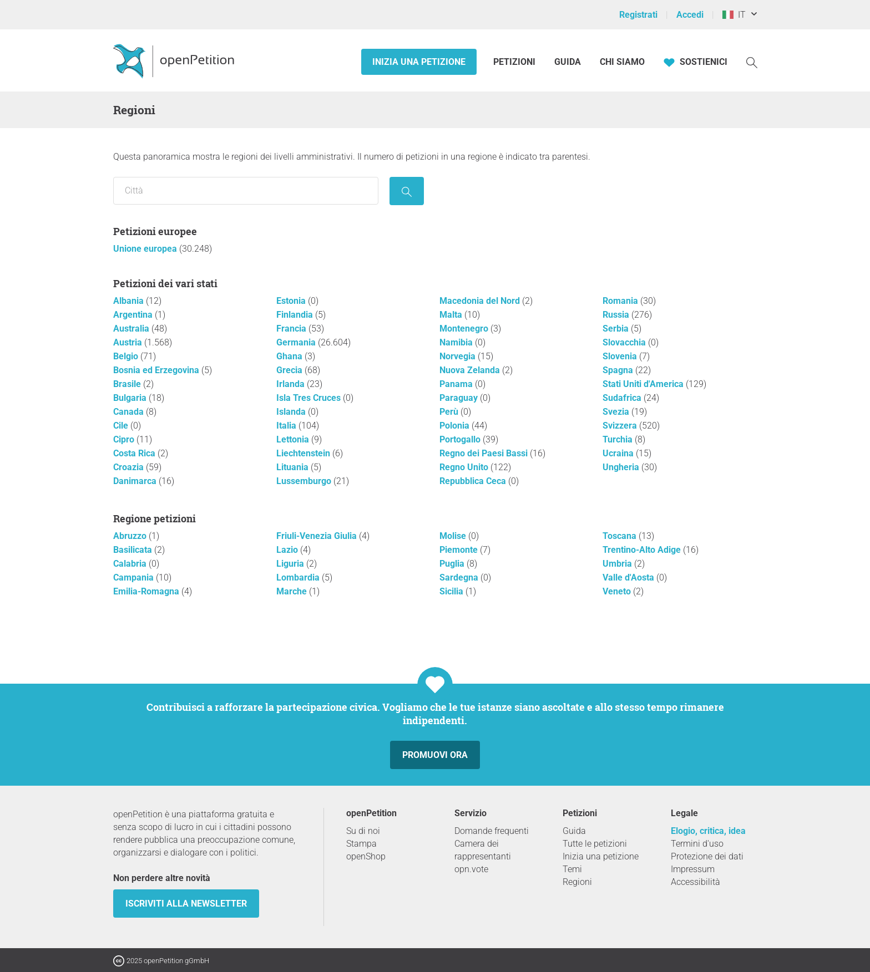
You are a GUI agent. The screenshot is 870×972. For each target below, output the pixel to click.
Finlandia (295, 314)
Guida (567, 62)
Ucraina (619, 453)
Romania (621, 301)
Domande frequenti (491, 831)
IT (734, 14)
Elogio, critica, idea (708, 831)
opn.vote (471, 869)
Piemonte (459, 549)
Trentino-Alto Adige (643, 549)
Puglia (453, 563)
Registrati (638, 14)
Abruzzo (131, 536)
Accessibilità (695, 882)
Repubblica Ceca (473, 481)
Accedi (690, 14)
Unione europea (146, 248)
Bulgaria (131, 398)
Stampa (361, 843)
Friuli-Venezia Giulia (317, 536)
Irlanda (291, 384)
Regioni (577, 882)
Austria (128, 342)
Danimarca (136, 481)
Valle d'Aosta (629, 577)
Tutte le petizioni (595, 843)
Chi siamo (622, 62)
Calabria (131, 563)
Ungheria (622, 467)
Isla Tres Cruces (309, 398)
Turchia (619, 439)
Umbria (618, 563)
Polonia (455, 425)
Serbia (617, 328)
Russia (617, 314)
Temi (572, 869)
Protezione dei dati (707, 856)
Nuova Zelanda (470, 370)
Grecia (290, 370)
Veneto (618, 591)
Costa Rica (135, 453)
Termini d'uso (697, 843)
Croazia (129, 467)
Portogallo (461, 439)
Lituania (293, 467)
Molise (453, 536)
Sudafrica (623, 398)
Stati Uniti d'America (644, 384)
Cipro (124, 439)
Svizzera (621, 425)
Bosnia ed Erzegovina (157, 370)
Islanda (292, 411)
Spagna (619, 370)
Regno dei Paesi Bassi (484, 453)
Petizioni (515, 62)
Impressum (693, 869)
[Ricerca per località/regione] (245, 191)
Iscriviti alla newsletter (186, 903)
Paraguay (459, 398)
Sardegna (459, 577)
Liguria (291, 563)
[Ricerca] (751, 61)
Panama (457, 384)
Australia (132, 328)
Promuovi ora (435, 755)
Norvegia (458, 356)
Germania (297, 342)
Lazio (288, 549)
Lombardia (299, 577)
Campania (134, 577)
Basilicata (133, 549)
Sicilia (452, 591)
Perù (450, 411)
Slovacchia (625, 342)
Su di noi (363, 831)
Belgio (126, 356)
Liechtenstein (304, 453)
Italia (287, 425)
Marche (292, 591)
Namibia (457, 342)
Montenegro (464, 328)
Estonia (292, 301)
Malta (451, 314)
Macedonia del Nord (480, 301)
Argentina (134, 314)
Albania (129, 301)
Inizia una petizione (419, 62)
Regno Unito (464, 467)
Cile (121, 425)
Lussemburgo (304, 481)
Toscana (621, 536)
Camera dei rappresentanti (482, 850)
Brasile (128, 384)
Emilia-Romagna (147, 591)
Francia (292, 328)
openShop (366, 856)
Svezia (617, 411)
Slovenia (621, 356)
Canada (129, 411)
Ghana (290, 356)
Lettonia (293, 439)
